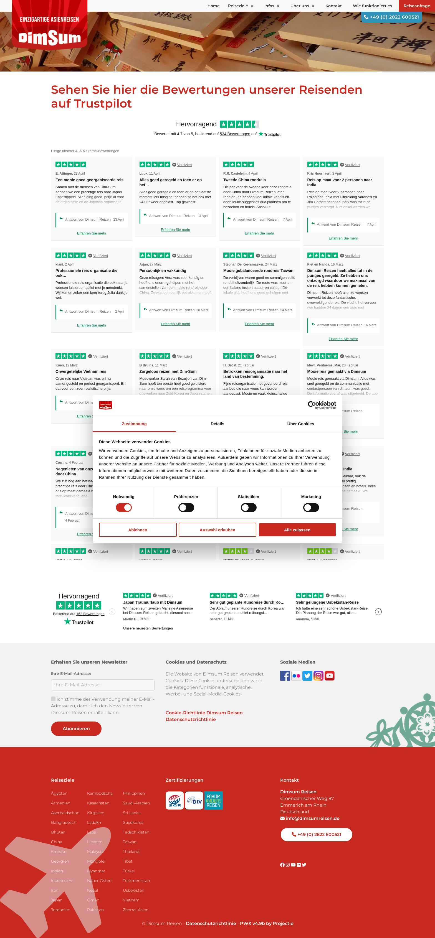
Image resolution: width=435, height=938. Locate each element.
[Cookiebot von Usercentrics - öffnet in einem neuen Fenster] (312, 405)
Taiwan (129, 841)
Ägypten (59, 793)
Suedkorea (133, 822)
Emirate (58, 851)
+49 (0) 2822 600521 (391, 17)
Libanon (95, 841)
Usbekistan (133, 890)
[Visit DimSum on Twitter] (304, 865)
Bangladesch (63, 822)
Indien (57, 870)
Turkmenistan (136, 880)
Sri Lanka (132, 812)
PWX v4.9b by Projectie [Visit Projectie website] (267, 923)
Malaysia (95, 851)
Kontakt (333, 5)
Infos (271, 5)
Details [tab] (217, 423)
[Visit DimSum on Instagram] (288, 865)
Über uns (302, 5)
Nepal (92, 890)
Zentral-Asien (135, 909)
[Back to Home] (50, 25)
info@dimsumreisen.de (310, 818)
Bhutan (58, 832)
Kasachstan (98, 803)
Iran (54, 890)
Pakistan (95, 909)
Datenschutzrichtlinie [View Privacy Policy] (211, 923)
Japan (56, 900)
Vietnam (131, 900)
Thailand (131, 851)
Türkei (129, 870)
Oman (93, 900)
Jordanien (60, 909)
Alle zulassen (297, 529)
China (56, 841)
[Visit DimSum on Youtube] (294, 865)
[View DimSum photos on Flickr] (296, 675)
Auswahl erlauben (217, 529)
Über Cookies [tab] (300, 423)
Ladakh (94, 822)
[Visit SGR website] (175, 799)
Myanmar (96, 870)
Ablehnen (137, 529)
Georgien (60, 861)
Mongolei (96, 861)
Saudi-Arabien (136, 803)
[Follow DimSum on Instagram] (319, 675)
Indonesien (61, 880)
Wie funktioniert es (372, 5)
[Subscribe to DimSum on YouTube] (330, 675)
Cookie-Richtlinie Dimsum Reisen (204, 712)
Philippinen (134, 793)
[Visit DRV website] (194, 799)
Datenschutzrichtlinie (191, 719)
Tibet (128, 861)
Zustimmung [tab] (134, 423)
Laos (91, 832)
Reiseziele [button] (240, 5)
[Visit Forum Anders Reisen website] (213, 799)
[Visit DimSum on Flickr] (299, 865)
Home (214, 5)
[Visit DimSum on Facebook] (285, 675)
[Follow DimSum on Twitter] (307, 675)
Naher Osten (99, 880)
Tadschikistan (136, 832)
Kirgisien (95, 812)
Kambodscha (100, 793)
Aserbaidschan (65, 812)
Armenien (60, 803)
